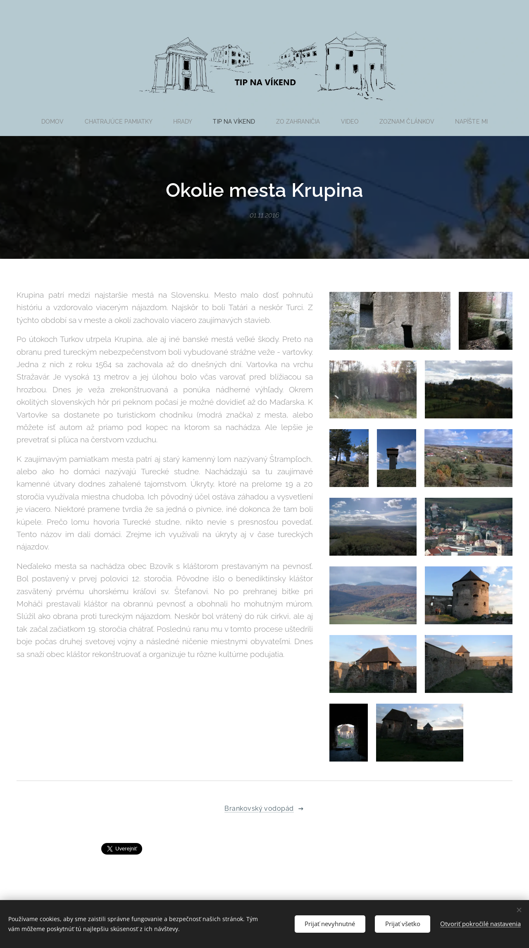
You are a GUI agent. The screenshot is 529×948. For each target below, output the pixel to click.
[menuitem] (52, 121)
